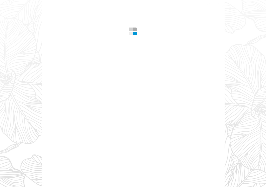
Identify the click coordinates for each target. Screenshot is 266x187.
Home (52, 5)
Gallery (123, 5)
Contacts (186, 5)
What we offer (83, 5)
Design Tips (153, 5)
